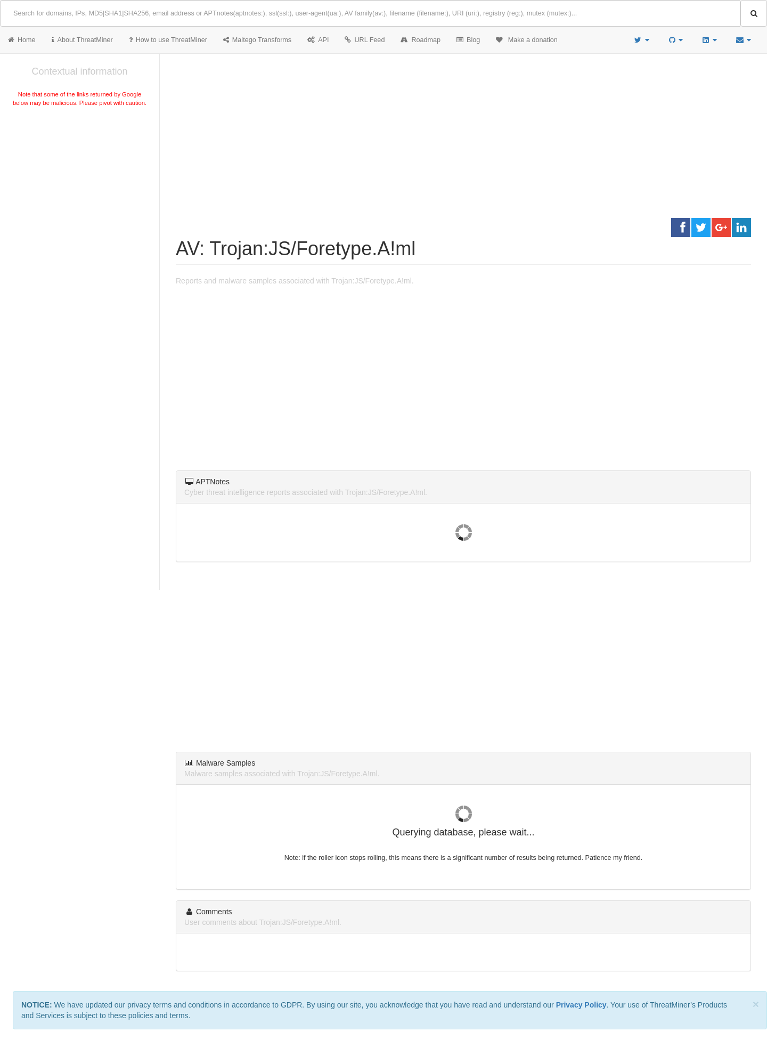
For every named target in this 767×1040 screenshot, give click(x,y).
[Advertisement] (79, 188)
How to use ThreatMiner (168, 40)
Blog (468, 40)
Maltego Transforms (257, 40)
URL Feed (365, 40)
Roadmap (420, 40)
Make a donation (527, 40)
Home (22, 40)
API (318, 40)
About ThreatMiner (82, 40)
